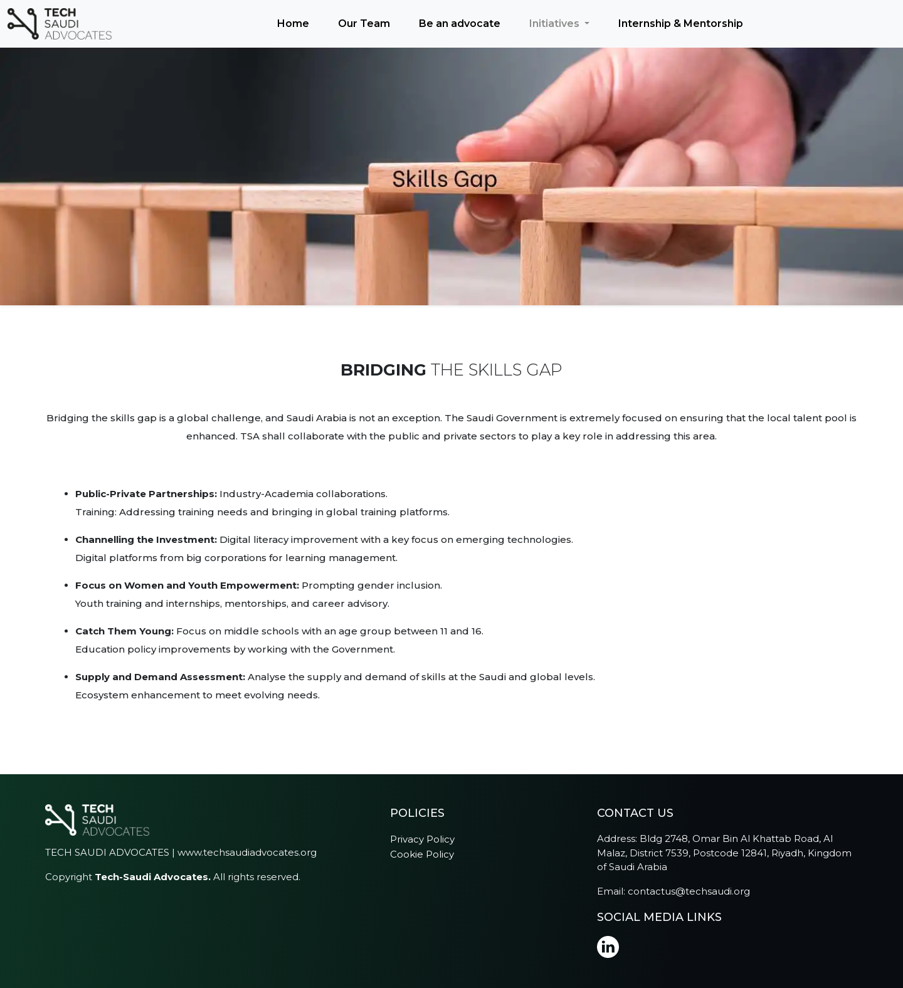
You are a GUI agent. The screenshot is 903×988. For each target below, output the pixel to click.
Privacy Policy (422, 839)
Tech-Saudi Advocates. (153, 877)
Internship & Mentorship (680, 23)
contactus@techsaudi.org (689, 891)
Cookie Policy (422, 854)
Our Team (364, 23)
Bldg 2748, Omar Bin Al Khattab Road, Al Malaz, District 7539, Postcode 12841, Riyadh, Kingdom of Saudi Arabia (724, 853)
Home (293, 23)
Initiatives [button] (555, 23)
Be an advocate (459, 23)
